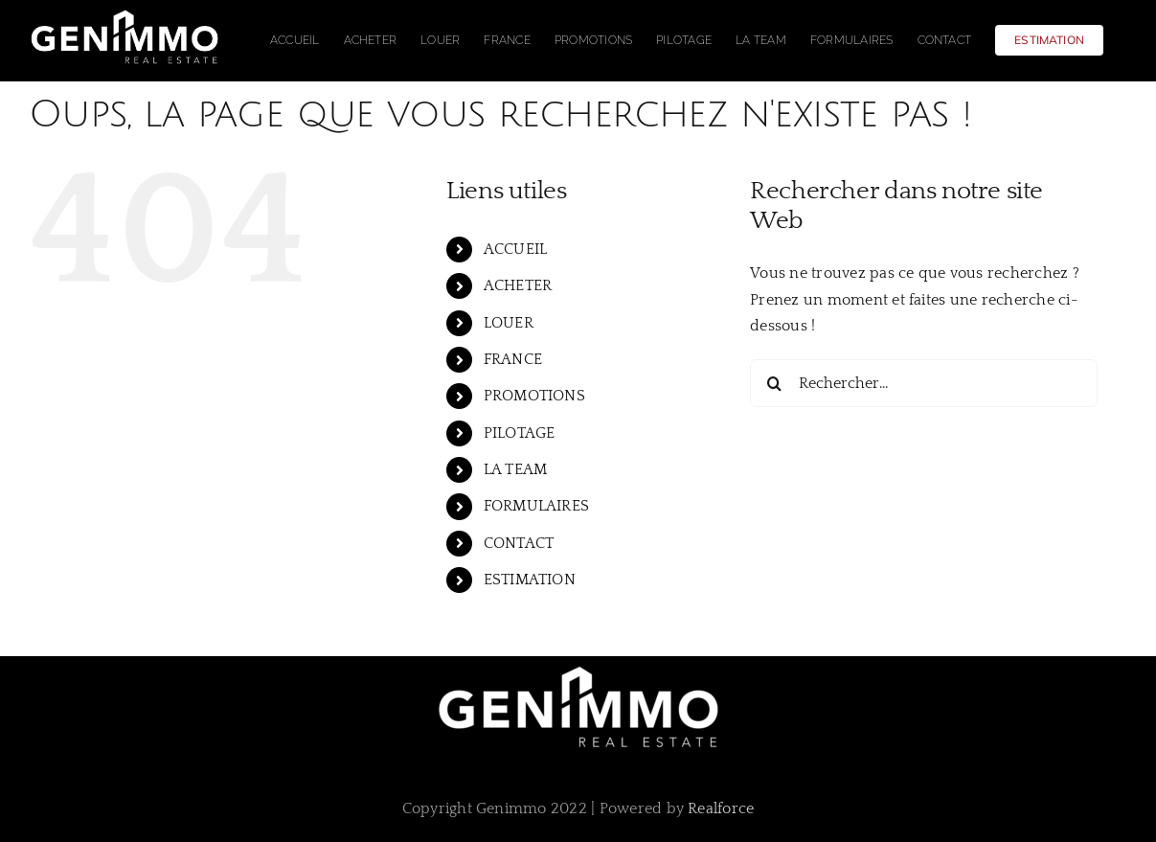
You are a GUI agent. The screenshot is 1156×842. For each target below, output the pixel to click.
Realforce (721, 808)
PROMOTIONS (534, 395)
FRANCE (513, 359)
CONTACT (519, 543)
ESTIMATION (530, 579)
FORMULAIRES (537, 505)
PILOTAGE (519, 433)
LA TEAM (516, 469)
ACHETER (518, 285)
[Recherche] (774, 383)
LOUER (508, 322)
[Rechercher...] (923, 383)
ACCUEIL (516, 249)
